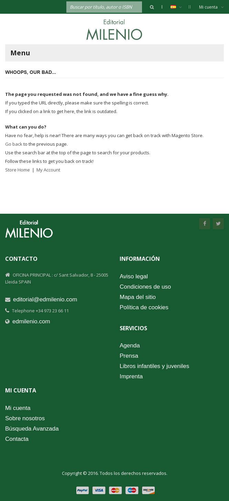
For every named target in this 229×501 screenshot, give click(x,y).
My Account (48, 170)
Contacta (17, 439)
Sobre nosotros (25, 418)
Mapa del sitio (138, 297)
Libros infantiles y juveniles (154, 366)
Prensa (129, 356)
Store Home (17, 170)
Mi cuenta (211, 7)
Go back (13, 144)
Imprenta (131, 376)
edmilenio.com (31, 321)
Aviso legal (134, 276)
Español (179, 7)
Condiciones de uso (145, 286)
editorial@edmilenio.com (45, 299)
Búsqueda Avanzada (32, 428)
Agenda (130, 345)
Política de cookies (144, 307)
